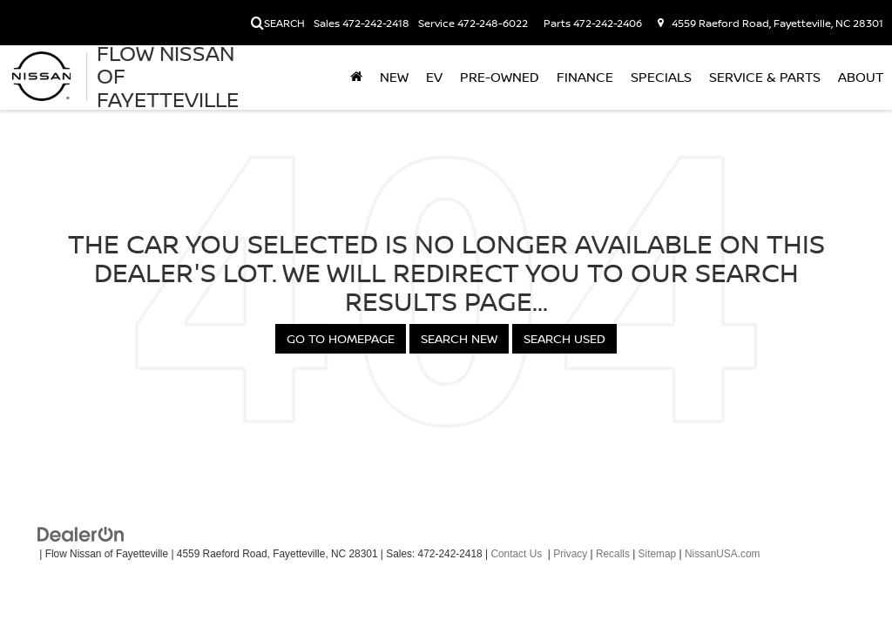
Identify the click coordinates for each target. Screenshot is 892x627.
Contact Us (516, 554)
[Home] (356, 77)
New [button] (394, 77)
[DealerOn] (81, 534)
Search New (459, 338)
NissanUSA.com (722, 554)
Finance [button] (585, 77)
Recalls (613, 554)
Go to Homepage (341, 338)
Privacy (570, 554)
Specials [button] (661, 77)
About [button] (860, 77)
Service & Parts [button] (765, 77)
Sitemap (658, 554)
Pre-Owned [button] (499, 77)
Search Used (564, 338)
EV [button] (434, 77)
